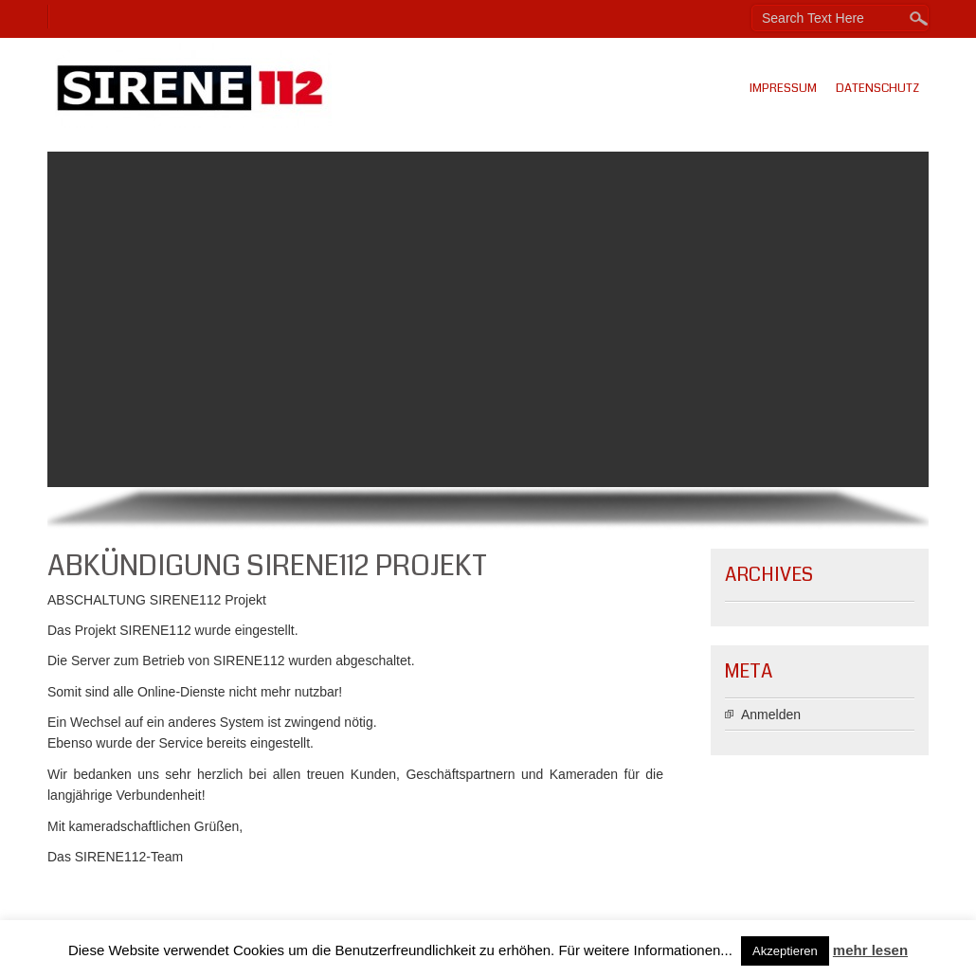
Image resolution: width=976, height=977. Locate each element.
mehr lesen (870, 950)
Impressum (783, 88)
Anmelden (771, 714)
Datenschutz (877, 88)
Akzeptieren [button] (785, 951)
